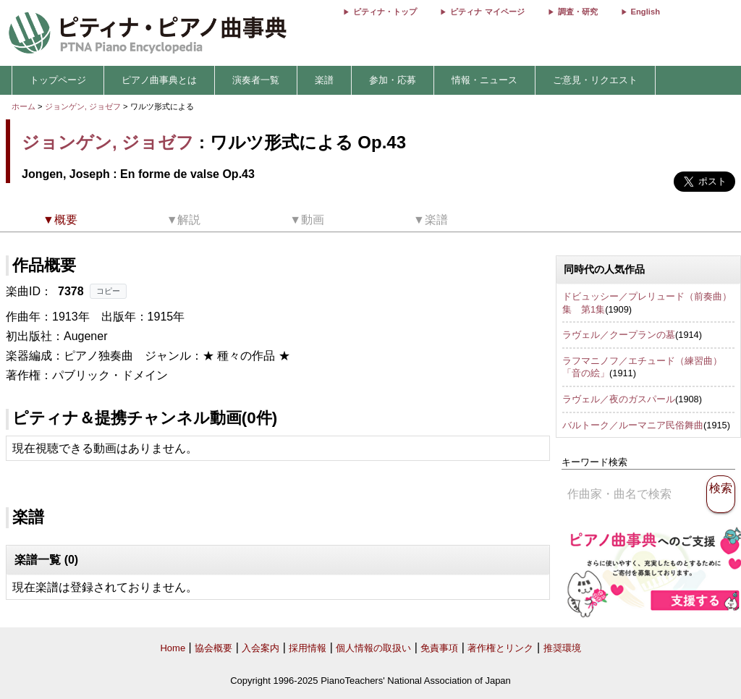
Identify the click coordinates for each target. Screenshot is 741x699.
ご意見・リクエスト (595, 80)
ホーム (23, 106)
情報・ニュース (484, 80)
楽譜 (324, 80)
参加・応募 (392, 80)
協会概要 (213, 648)
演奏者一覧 (255, 80)
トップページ (58, 80)
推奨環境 (562, 648)
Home (172, 648)
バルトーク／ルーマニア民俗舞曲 (632, 425)
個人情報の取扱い (373, 648)
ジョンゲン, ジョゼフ (83, 106)
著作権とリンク (500, 648)
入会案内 (260, 648)
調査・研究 (578, 11)
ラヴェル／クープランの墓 (618, 334)
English (645, 11)
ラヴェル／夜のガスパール (618, 399)
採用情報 (307, 648)
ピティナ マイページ (487, 11)
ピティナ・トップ (385, 11)
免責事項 (439, 648)
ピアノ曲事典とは (159, 80)
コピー (108, 291)
